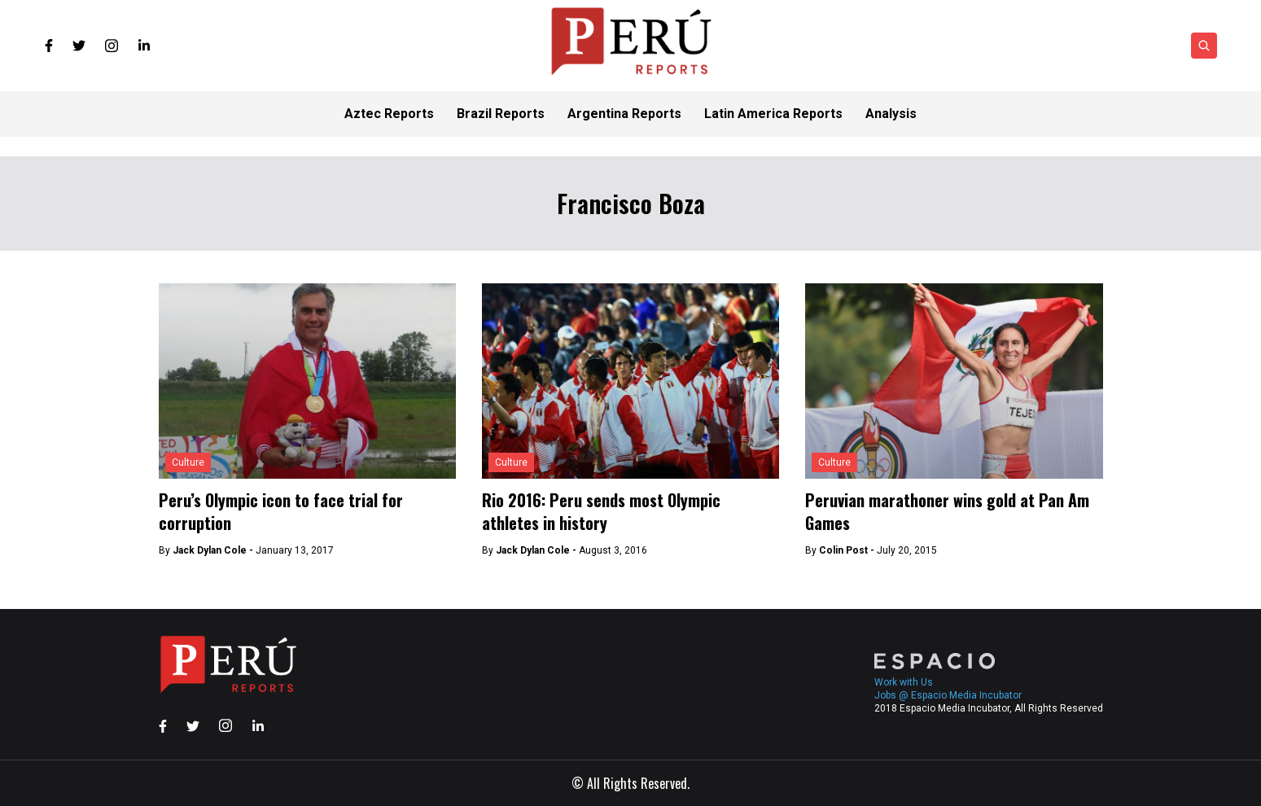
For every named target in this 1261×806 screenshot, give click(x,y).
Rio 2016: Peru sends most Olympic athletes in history (601, 511)
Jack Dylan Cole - (214, 550)
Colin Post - (848, 550)
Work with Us (903, 682)
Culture (188, 462)
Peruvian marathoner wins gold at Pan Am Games (947, 511)
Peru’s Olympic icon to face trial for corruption (281, 511)
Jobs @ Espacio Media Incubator (948, 695)
